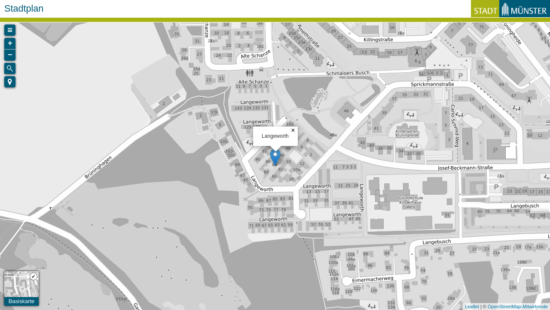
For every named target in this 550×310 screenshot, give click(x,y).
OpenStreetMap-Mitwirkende (518, 306)
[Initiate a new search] (9, 68)
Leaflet (472, 306)
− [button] (10, 55)
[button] (9, 81)
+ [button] (10, 43)
